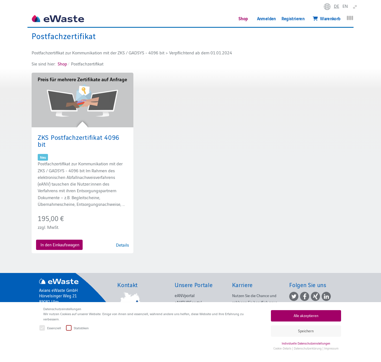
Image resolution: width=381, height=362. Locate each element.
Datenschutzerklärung (308, 348)
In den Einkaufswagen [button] (59, 244)
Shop (243, 18)
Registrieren (292, 18)
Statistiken (78, 328)
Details (122, 245)
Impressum (331, 348)
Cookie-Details (282, 348)
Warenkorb (327, 18)
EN (345, 6)
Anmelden (266, 18)
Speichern (306, 330)
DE (336, 6)
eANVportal (185, 295)
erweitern (356, 7)
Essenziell (50, 328)
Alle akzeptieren (306, 315)
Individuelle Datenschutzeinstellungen (306, 343)
